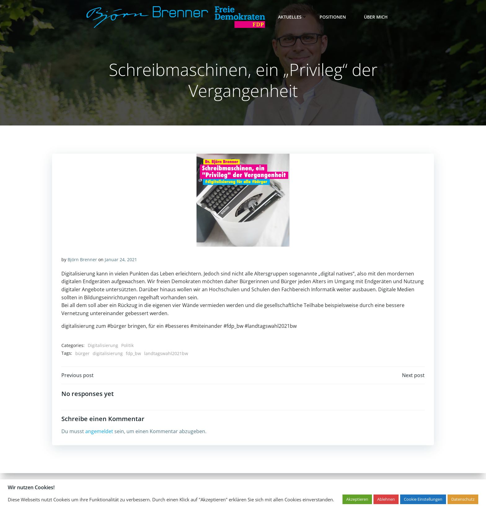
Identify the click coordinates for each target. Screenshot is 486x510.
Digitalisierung (103, 346)
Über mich (378, 17)
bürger (82, 353)
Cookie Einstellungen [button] (423, 499)
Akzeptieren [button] (357, 499)
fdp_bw (133, 353)
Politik (127, 346)
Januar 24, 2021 (121, 260)
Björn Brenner (82, 260)
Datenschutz (463, 499)
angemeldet (99, 432)
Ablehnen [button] (386, 499)
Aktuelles (292, 17)
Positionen (335, 17)
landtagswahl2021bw (166, 353)
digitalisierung (108, 353)
